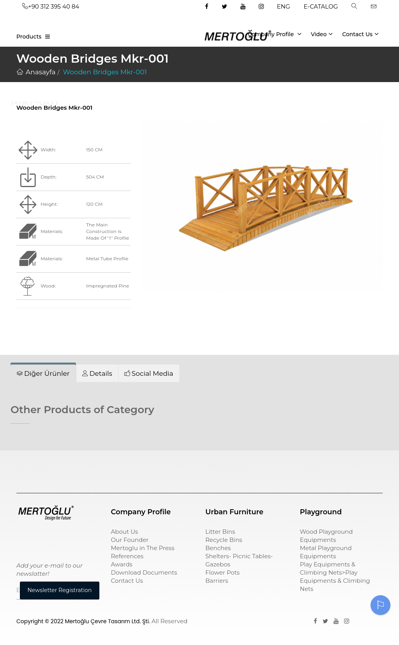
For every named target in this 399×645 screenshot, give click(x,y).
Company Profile (275, 34)
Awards (121, 564)
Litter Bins (220, 531)
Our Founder (130, 539)
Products (28, 36)
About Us (124, 531)
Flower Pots (222, 572)
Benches (218, 548)
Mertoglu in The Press (143, 548)
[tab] (43, 373)
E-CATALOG (321, 6)
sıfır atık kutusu (228, 467)
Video (322, 34)
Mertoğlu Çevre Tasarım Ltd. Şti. (107, 621)
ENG (283, 6)
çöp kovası (127, 467)
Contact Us (360, 34)
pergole (311, 467)
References (127, 556)
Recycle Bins (223, 539)
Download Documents (144, 572)
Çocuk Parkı (34, 467)
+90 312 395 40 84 (50, 6)
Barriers (216, 580)
